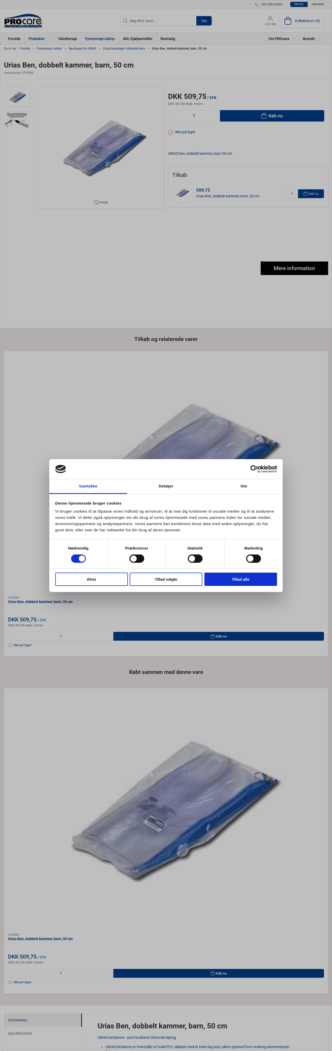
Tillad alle (240, 579)
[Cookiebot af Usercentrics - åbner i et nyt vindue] (254, 469)
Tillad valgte (166, 579)
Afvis (91, 579)
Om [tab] (243, 486)
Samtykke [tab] (88, 486)
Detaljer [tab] (166, 486)
